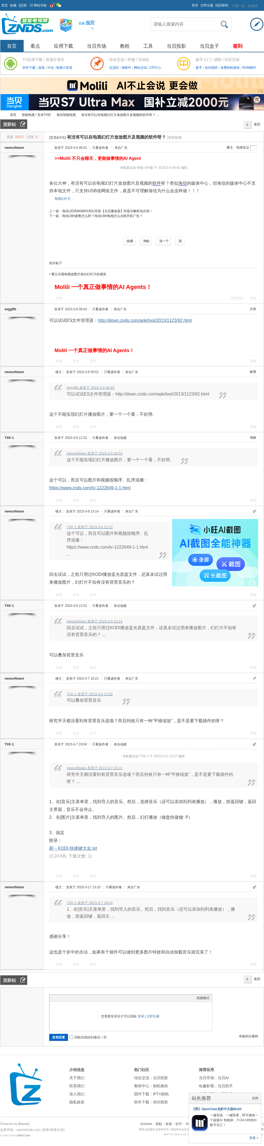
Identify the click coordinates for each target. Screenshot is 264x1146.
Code (85, 998)
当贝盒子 (209, 46)
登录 (195, 5)
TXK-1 (9, 438)
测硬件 (127, 68)
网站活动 (141, 68)
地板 (253, 437)
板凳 (253, 372)
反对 (93, 361)
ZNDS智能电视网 (2, 115)
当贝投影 (176, 46)
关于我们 (76, 1078)
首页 (4, 5)
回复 (59, 298)
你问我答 (212, 68)
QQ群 (23, 5)
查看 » (253, 1138)
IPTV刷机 (161, 1094)
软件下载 (29, 68)
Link (72, 998)
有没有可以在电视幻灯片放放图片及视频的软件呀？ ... (120, 115)
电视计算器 (64, 68)
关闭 (255, 1098)
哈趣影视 (206, 1086)
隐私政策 (76, 1102)
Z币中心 (155, 68)
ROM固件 (249, 68)
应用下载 (63, 46)
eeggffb (10, 309)
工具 (148, 46)
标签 (169, 1124)
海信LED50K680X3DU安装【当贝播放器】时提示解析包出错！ (107, 211)
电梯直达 (242, 147)
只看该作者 (100, 148)
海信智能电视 (66, 115)
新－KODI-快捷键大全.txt (73, 848)
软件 (156, 183)
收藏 (13, 5)
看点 (35, 46)
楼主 (230, 147)
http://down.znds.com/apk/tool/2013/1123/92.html (145, 320)
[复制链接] (174, 137)
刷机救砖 (160, 1086)
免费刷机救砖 (230, 68)
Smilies (92, 998)
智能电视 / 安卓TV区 (36, 115)
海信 (182, 183)
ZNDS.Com (23, 1135)
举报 (253, 298)
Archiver (146, 1124)
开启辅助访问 (189, 3)
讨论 (51, 68)
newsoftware (14, 148)
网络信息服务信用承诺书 (154, 1129)
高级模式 (203, 998)
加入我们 (76, 1094)
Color (59, 998)
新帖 (159, 1124)
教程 (125, 46)
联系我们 (76, 1086)
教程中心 (141, 1086)
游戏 (41, 68)
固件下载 (141, 1094)
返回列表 (257, 125)
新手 (199, 68)
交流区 (114, 68)
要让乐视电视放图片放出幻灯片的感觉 (78, 274)
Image (65, 998)
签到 (237, 46)
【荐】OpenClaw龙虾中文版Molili (216, 1109)
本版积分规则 (248, 1036)
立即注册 (206, 5)
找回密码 (221, 5)
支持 (76, 361)
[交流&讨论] (57, 137)
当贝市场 (96, 46)
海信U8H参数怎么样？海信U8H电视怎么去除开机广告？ (102, 216)
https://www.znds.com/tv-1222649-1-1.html (89, 488)
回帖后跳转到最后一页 (88, 1037)
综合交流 (141, 1078)
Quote (79, 998)
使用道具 (236, 298)
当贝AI (223, 1078)
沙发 (253, 309)
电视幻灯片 (63, 199)
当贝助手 (225, 1086)
